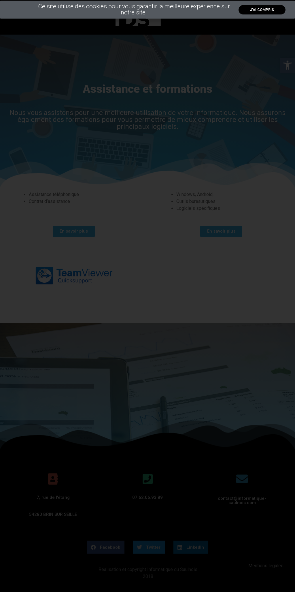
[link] (262, 12)
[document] (147, 296)
